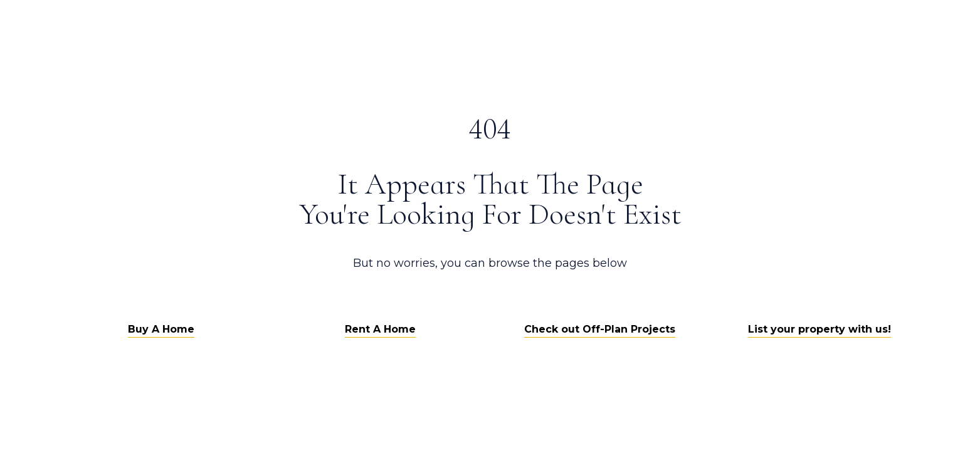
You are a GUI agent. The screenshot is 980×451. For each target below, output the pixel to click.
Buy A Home (161, 329)
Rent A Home (380, 329)
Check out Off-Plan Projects (599, 329)
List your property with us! (819, 329)
